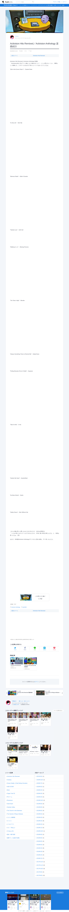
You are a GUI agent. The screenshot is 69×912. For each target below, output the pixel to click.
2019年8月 (39, 781)
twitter (32, 906)
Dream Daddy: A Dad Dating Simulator (17, 757)
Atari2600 (24, 607)
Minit (8, 764)
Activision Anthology (15, 607)
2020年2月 (39, 771)
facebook (37, 906)
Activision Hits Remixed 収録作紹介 (28, 665)
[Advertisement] (22, 625)
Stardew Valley (11, 781)
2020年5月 (39, 760)
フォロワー (27, 700)
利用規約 (22, 905)
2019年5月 (39, 788)
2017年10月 (40, 842)
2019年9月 (39, 777)
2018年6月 (39, 815)
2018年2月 (39, 829)
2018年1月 (39, 832)
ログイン (65, 1)
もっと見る (60, 866)
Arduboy (9, 753)
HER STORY (10, 760)
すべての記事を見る (58, 709)
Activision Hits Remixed (39, 55)
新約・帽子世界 (11, 808)
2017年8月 (39, 849)
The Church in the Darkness (14, 784)
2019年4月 (39, 791)
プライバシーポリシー (29, 905)
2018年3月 (39, 825)
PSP (15, 604)
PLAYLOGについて (17, 905)
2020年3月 (39, 767)
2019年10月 (40, 774)
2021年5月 (39, 750)
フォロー (21, 700)
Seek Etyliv (10, 777)
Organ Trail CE (11, 767)
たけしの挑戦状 (11, 791)
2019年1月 (39, 801)
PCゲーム (9, 771)
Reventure (10, 774)
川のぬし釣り (10, 805)
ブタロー (17, 36)
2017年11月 (40, 839)
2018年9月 (39, 808)
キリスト (9, 794)
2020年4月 (39, 764)
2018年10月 (40, 805)
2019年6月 (39, 784)
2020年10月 (40, 753)
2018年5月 (39, 818)
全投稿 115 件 (16, 703)
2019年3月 (39, 794)
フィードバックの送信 (38, 905)
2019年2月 (39, 798)
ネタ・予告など (11, 801)
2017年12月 (40, 835)
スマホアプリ (10, 798)
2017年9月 (39, 846)
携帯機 (11, 604)
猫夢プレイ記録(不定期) (13, 812)
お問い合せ (45, 905)
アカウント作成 (56, 1)
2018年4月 (39, 822)
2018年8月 (39, 812)
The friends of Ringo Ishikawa (15, 788)
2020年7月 (39, 757)
